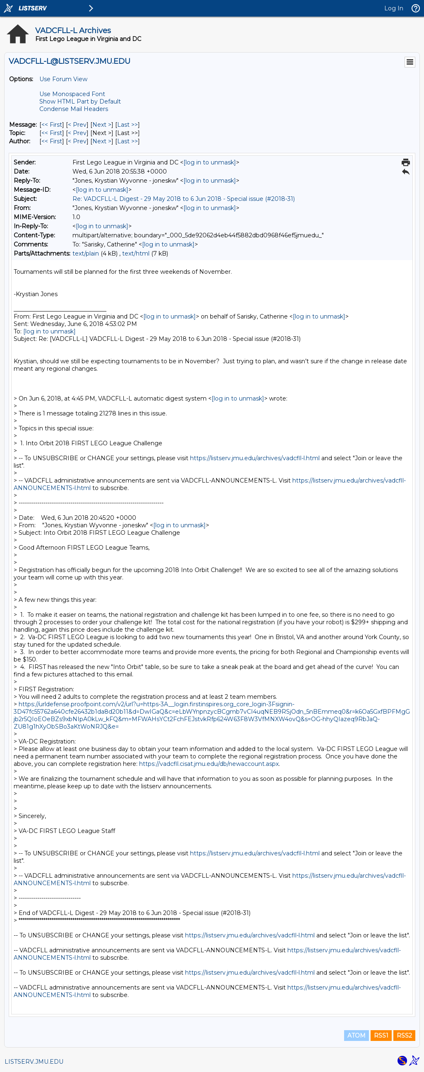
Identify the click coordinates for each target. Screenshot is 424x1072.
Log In (393, 8)
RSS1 (381, 1035)
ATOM (356, 1035)
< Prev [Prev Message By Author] (77, 141)
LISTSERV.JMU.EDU (34, 1061)
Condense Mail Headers (73, 109)
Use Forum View (63, 79)
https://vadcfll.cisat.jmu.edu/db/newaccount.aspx (209, 764)
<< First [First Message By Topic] (51, 133)
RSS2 (404, 1035)
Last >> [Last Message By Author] (127, 141)
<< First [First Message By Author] (51, 141)
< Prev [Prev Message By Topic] (77, 133)
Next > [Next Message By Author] (101, 141)
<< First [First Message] (51, 124)
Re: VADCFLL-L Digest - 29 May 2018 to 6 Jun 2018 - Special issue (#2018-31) (183, 199)
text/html (135, 253)
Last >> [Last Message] (127, 124)
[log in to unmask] (209, 162)
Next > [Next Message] (101, 124)
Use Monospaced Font (72, 94)
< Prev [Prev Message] (77, 124)
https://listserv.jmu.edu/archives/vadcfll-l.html (255, 458)
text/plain (85, 253)
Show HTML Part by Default (80, 101)
